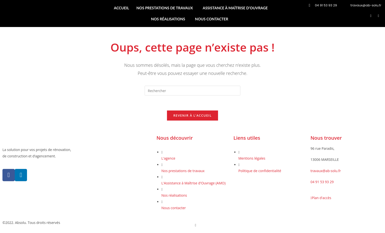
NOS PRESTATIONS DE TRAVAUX (165, 8)
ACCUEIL (121, 8)
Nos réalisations (174, 195)
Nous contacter (173, 208)
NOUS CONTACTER (211, 19)
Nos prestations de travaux (183, 170)
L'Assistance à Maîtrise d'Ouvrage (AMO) (193, 183)
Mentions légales (251, 158)
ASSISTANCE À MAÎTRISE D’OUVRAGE (235, 8)
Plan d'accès (320, 197)
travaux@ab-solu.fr (325, 170)
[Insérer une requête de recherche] (192, 91)
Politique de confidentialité (259, 170)
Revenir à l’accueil (192, 115)
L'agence (168, 158)
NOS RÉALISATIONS (168, 19)
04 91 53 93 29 (322, 181)
